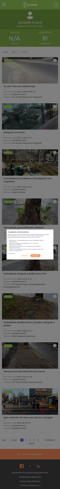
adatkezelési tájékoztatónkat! (33, 237)
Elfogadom (35, 255)
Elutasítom (24, 255)
